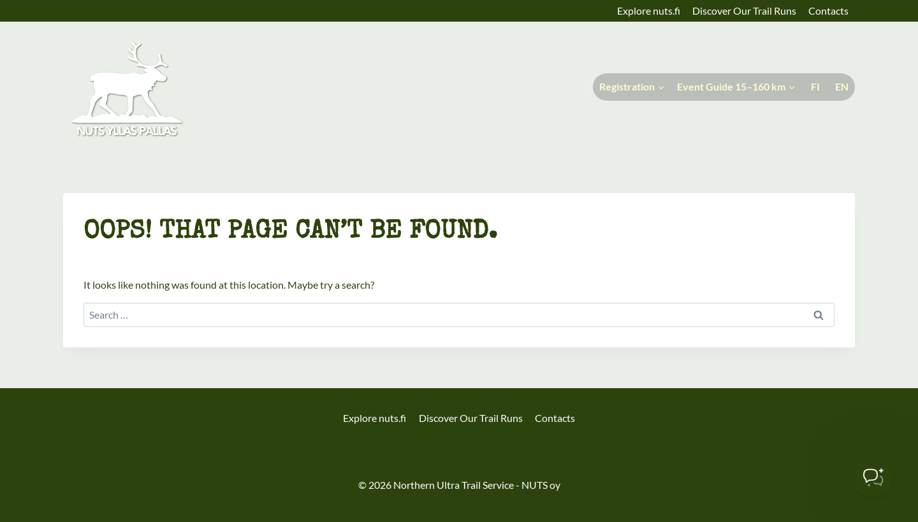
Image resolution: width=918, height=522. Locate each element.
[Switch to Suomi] (814, 87)
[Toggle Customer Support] (873, 477)
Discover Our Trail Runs (744, 10)
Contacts (828, 10)
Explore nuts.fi (648, 10)
